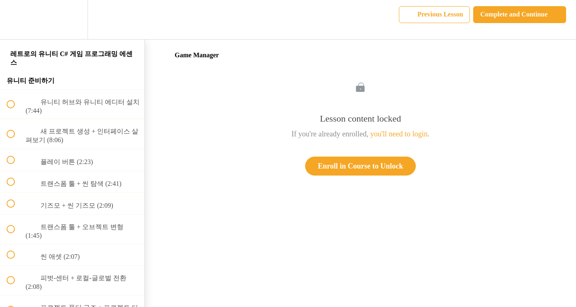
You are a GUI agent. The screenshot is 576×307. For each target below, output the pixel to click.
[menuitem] (72, 19)
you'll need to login (399, 134)
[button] (15, 19)
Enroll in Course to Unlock (360, 166)
